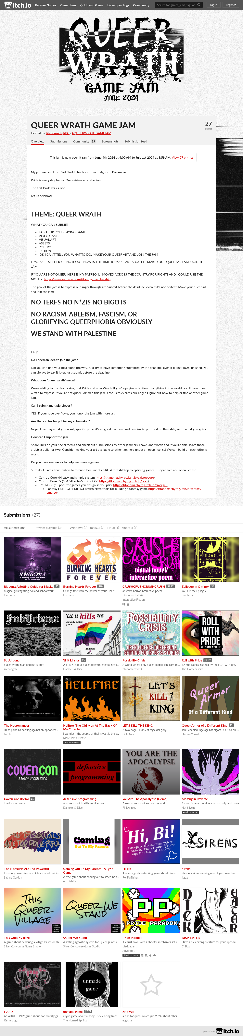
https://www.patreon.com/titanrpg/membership (77, 279)
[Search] (199, 5)
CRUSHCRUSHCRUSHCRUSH (143, 586)
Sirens (186, 868)
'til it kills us (71, 660)
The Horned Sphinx (75, 1020)
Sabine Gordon (13, 877)
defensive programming (79, 799)
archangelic (11, 669)
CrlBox (186, 946)
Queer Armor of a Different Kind (204, 725)
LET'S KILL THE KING (137, 725)
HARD (8, 1011)
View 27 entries (182, 157)
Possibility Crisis (133, 660)
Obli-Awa (128, 734)
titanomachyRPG (58, 133)
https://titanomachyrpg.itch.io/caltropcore (125, 477)
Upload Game (91, 5)
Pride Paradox (132, 937)
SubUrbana (11, 660)
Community (141, 5)
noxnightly (69, 881)
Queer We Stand (75, 937)
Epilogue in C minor (195, 586)
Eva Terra (9, 595)
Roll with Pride (192, 660)
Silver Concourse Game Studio (22, 946)
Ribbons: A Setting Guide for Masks (28, 586)
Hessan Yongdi (190, 734)
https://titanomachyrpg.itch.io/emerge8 (140, 485)
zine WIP (128, 1011)
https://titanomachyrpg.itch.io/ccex (123, 481)
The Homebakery (192, 669)
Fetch (7, 734)
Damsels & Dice (73, 669)
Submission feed (135, 141)
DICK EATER (191, 937)
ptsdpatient (129, 946)
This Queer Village (17, 937)
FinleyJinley (129, 807)
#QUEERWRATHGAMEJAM (91, 133)
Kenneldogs (11, 1020)
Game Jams (68, 5)
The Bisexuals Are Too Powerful (26, 868)
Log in (213, 4)
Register (231, 4)
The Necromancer (16, 725)
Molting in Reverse (195, 799)
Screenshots (110, 141)
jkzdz (185, 877)
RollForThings (130, 877)
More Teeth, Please (74, 738)
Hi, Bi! (126, 868)
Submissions (58, 141)
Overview (37, 141)
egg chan (127, 1020)
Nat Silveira (189, 807)
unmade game (73, 1011)
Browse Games (45, 5)
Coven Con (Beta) (16, 799)
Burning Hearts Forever (79, 586)
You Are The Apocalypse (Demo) (144, 799)
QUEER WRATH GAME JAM (83, 125)
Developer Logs (118, 5)
